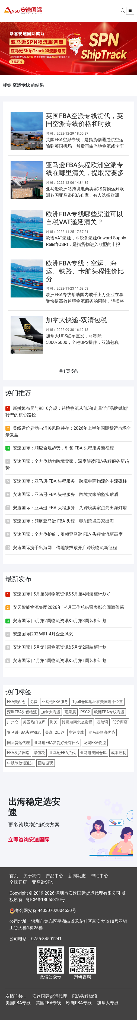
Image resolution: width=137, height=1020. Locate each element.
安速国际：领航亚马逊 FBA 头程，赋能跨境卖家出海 (63, 521)
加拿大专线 (108, 1002)
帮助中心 (99, 875)
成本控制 (118, 752)
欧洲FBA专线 (78, 1002)
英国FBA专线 (48, 1002)
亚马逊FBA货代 (62, 752)
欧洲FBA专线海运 (109, 712)
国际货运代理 (18, 742)
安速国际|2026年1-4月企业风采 (43, 633)
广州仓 (12, 722)
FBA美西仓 (16, 701)
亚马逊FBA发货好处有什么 (56, 742)
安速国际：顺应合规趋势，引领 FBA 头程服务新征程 (63, 448)
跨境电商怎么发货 (77, 722)
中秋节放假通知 (20, 763)
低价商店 (120, 722)
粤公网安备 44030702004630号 (45, 910)
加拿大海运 (50, 712)
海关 (54, 722)
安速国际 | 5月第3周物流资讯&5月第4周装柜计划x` (61, 594)
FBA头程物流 (84, 996)
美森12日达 (55, 732)
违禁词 (102, 722)
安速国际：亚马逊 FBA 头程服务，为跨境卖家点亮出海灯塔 (70, 507)
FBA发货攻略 (18, 752)
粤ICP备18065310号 (45, 899)
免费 (33, 701)
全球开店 (18, 882)
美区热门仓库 (34, 722)
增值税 (39, 752)
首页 (13, 875)
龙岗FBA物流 (95, 742)
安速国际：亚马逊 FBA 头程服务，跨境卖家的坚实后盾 (65, 494)
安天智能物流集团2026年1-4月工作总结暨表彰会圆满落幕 (68, 607)
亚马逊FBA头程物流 (24, 732)
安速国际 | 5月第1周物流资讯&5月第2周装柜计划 (60, 647)
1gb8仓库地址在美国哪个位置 (97, 701)
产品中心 (54, 875)
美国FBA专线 (18, 1002)
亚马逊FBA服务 (55, 701)
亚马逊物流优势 (101, 732)
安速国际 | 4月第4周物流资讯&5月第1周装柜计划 (60, 660)
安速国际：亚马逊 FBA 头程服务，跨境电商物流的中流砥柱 (70, 481)
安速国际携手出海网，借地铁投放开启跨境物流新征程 (65, 547)
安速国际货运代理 (49, 996)
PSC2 (85, 712)
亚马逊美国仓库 (93, 752)
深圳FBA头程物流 (22, 712)
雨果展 (70, 712)
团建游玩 (45, 763)
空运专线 (76, 732)
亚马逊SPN (42, 882)
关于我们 (32, 875)
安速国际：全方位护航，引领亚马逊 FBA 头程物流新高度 (68, 534)
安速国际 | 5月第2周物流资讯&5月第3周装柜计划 (60, 620)
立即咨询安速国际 (28, 840)
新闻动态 (77, 875)
